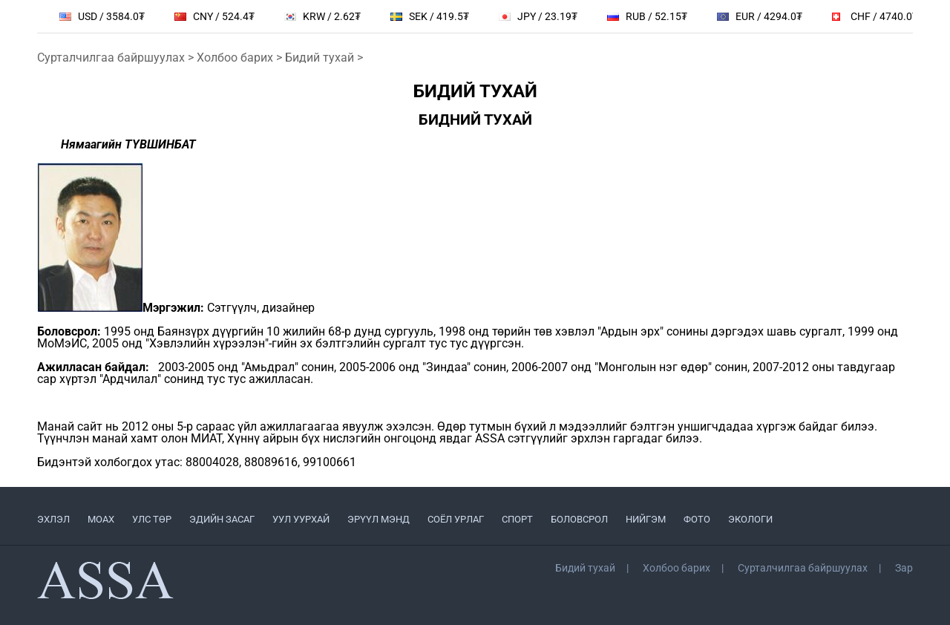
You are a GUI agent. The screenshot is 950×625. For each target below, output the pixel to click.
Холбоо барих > (241, 57)
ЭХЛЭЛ (53, 519)
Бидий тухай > (324, 57)
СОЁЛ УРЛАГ (456, 519)
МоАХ (101, 519)
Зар (904, 568)
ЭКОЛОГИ (750, 519)
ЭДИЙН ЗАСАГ (222, 519)
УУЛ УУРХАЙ (301, 519)
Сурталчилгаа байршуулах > (117, 57)
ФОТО (697, 519)
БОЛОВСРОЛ (579, 519)
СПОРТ (517, 519)
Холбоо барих (676, 568)
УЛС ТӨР (151, 519)
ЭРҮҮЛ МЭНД (378, 519)
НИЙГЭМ (646, 519)
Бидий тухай (585, 568)
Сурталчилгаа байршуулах (803, 568)
